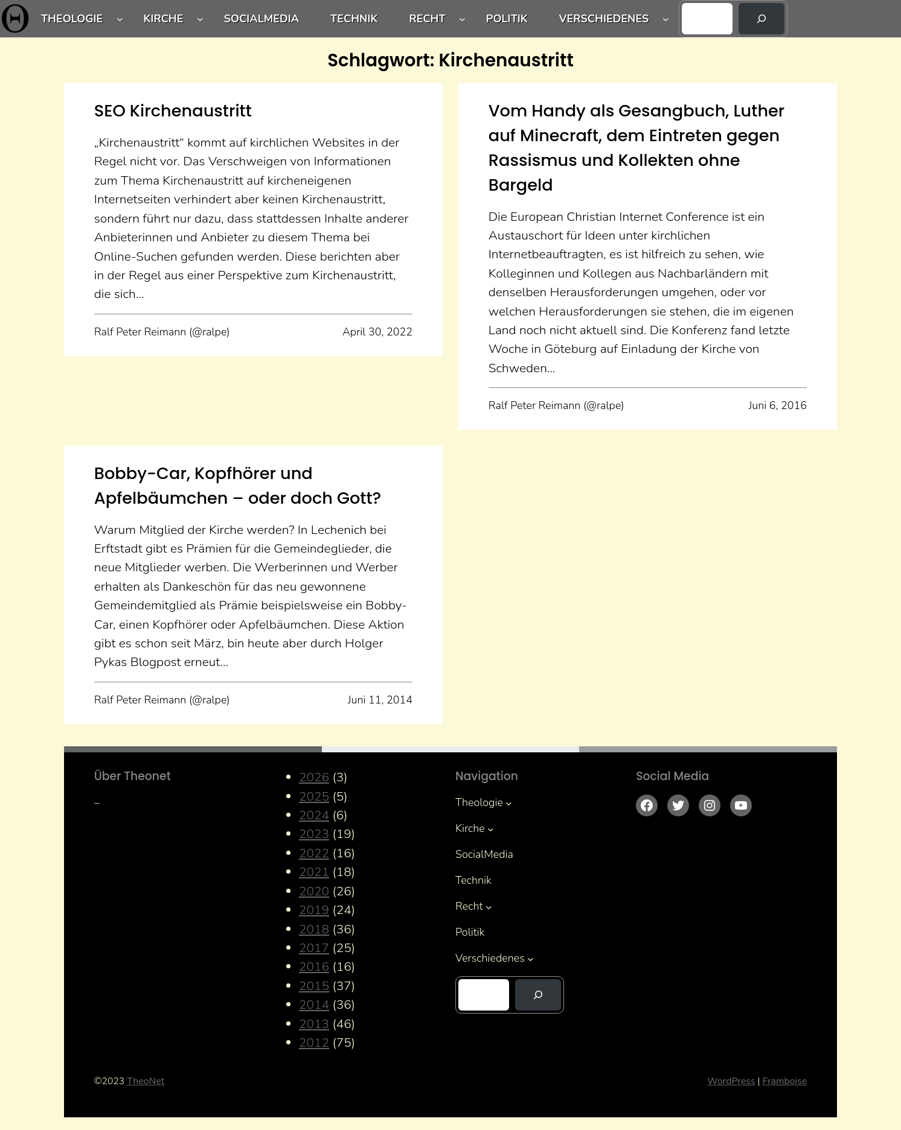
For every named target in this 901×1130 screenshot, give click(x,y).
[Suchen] (761, 18)
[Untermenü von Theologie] (120, 19)
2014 (314, 1004)
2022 (314, 853)
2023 (314, 833)
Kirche (163, 18)
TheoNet (145, 1081)
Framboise (784, 1081)
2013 (314, 1023)
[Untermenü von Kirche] (200, 19)
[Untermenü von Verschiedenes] (665, 19)
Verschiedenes (604, 18)
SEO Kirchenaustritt (173, 110)
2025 (314, 796)
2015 (314, 985)
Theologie (72, 18)
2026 (314, 777)
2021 (314, 871)
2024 (314, 815)
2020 (314, 891)
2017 (314, 947)
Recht (427, 18)
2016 (314, 966)
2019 (314, 909)
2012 (314, 1042)
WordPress (731, 1081)
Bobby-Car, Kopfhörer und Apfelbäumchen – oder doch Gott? (238, 486)
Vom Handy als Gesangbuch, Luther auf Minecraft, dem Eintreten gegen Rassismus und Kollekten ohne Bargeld (637, 148)
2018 (314, 929)
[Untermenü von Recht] (462, 19)
